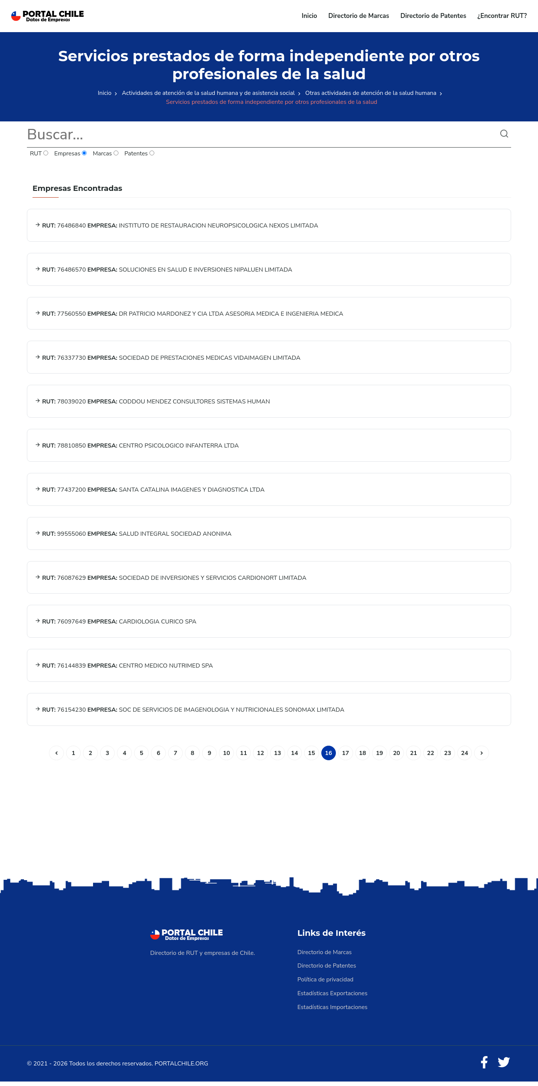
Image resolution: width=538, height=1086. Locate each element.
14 (294, 758)
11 (243, 758)
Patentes (140, 154)
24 (466, 758)
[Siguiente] (483, 758)
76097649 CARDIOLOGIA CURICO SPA (116, 626)
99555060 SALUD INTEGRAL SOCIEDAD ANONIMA (133, 537)
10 (225, 758)
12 (260, 758)
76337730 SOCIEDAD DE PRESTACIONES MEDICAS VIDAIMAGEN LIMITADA (168, 359)
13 (277, 758)
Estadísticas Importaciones (332, 1011)
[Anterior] (54, 758)
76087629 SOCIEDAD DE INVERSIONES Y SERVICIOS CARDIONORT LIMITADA (171, 582)
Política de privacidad (325, 984)
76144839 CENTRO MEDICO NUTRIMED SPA (124, 670)
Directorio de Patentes (433, 16)
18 (363, 758)
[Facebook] (483, 1067)
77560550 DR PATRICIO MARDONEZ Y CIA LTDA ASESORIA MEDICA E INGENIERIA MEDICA (189, 315)
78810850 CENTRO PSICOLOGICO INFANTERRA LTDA (137, 448)
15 (311, 758)
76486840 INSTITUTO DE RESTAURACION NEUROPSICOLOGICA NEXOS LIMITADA (176, 226)
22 (432, 758)
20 (397, 758)
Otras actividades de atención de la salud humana (372, 93)
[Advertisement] (269, 822)
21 (414, 758)
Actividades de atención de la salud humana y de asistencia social (207, 93)
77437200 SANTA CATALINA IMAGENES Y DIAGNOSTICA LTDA (150, 493)
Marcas (106, 154)
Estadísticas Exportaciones (332, 998)
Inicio (309, 16)
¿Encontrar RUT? (502, 16)
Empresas (71, 154)
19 (380, 758)
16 (329, 758)
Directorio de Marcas (358, 16)
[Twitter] (503, 1067)
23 (449, 758)
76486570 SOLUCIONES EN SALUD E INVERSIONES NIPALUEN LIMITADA (164, 270)
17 (346, 758)
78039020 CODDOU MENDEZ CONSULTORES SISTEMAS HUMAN (152, 404)
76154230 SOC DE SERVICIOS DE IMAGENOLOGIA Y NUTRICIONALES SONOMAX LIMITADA (189, 715)
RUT (39, 154)
